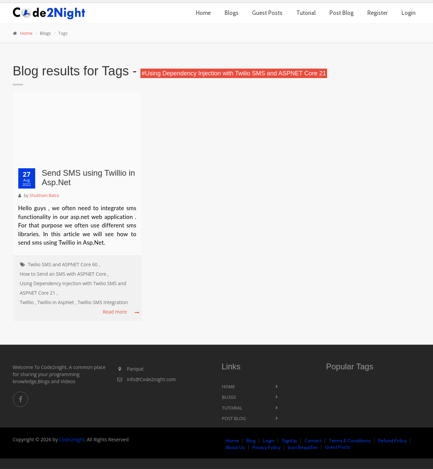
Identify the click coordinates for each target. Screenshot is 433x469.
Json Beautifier (303, 447)
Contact (312, 440)
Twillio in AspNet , (57, 302)
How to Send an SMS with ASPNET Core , (64, 274)
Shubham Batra (44, 195)
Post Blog (341, 12)
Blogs (231, 12)
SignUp (289, 440)
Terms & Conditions (350, 440)
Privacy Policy (266, 447)
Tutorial (306, 12)
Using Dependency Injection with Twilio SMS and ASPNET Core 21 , (73, 288)
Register (377, 12)
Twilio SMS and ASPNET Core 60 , (64, 264)
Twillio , (28, 302)
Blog (250, 440)
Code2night (72, 439)
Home (203, 12)
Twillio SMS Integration (102, 302)
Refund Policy (392, 440)
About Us (235, 447)
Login (409, 12)
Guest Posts (267, 12)
